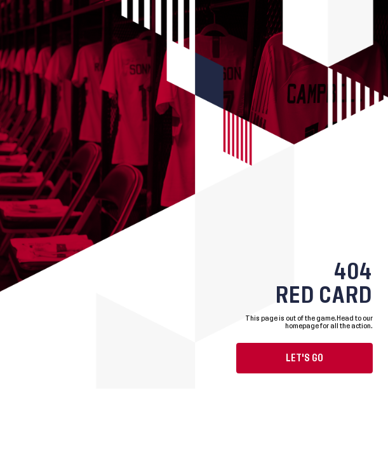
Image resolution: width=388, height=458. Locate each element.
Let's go (304, 358)
